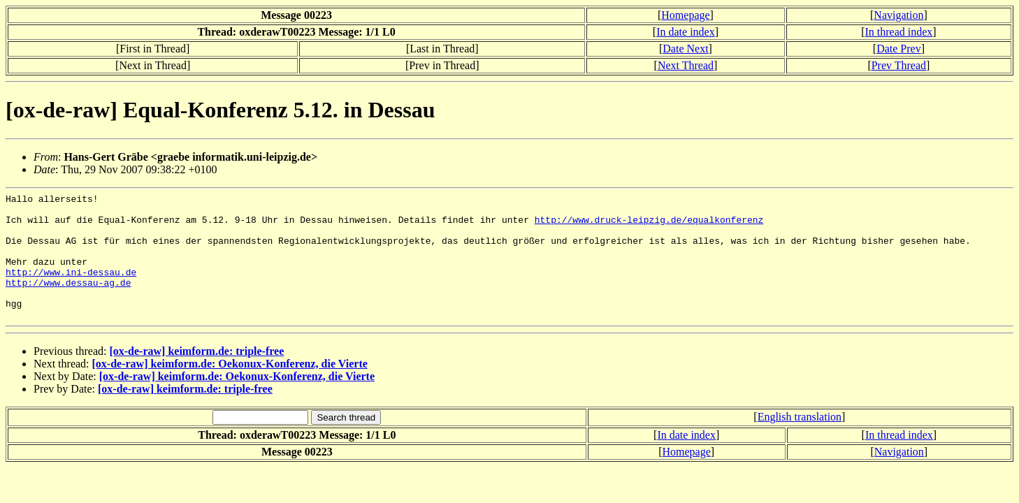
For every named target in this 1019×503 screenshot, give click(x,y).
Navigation (898, 15)
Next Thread (686, 65)
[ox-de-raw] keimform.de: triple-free (196, 376)
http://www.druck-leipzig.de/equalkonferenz (649, 225)
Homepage (685, 15)
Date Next (685, 48)
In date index (685, 32)
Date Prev (898, 48)
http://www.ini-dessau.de (71, 288)
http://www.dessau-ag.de (68, 301)
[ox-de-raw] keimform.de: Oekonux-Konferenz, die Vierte (230, 389)
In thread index (898, 32)
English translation (799, 442)
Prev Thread (899, 65)
